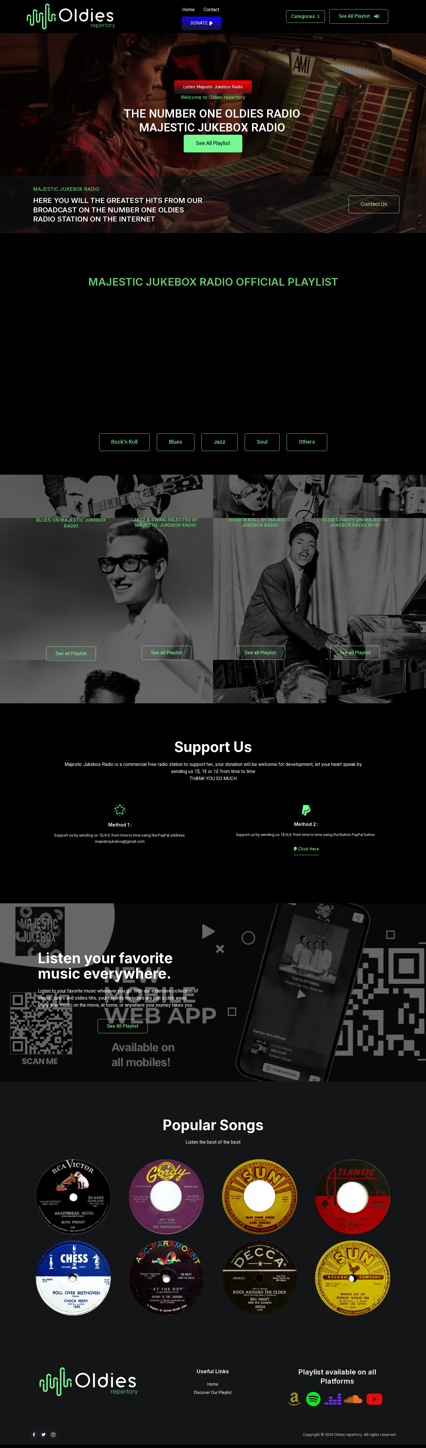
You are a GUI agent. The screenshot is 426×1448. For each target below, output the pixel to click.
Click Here (306, 852)
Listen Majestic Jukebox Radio (213, 87)
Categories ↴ (305, 16)
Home (188, 9)
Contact (211, 9)
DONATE (201, 23)
